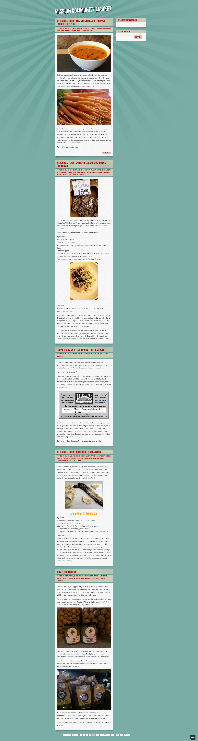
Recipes (77, 30)
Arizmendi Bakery (104, 170)
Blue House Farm (63, 86)
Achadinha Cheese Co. (101, 532)
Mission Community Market (86, 28)
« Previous (67, 735)
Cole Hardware (96, 365)
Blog (100, 28)
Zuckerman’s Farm (88, 520)
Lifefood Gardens (88, 256)
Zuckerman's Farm (63, 460)
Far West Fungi (66, 172)
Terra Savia (67, 174)
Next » (127, 735)
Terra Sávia (76, 523)
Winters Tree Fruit (92, 578)
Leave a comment (87, 30)
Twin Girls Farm (98, 458)
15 (112, 735)
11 (97, 735)
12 (101, 735)
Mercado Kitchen (67, 30)
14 (108, 735)
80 (121, 735)
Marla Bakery (92, 172)
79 (117, 735)
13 (105, 735)
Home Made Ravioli (79, 172)
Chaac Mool (80, 578)
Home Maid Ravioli (102, 253)
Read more (106, 153)
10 (93, 735)
